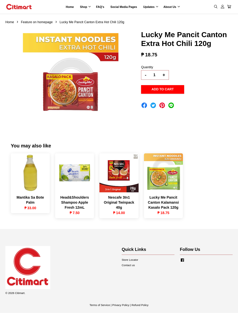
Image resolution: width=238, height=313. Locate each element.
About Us (172, 6)
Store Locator (130, 259)
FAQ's (100, 6)
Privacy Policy (120, 305)
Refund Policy (140, 305)
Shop (85, 6)
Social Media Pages (123, 6)
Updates (150, 6)
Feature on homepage (37, 22)
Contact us (128, 265)
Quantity (147, 67)
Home (70, 6)
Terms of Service (100, 305)
